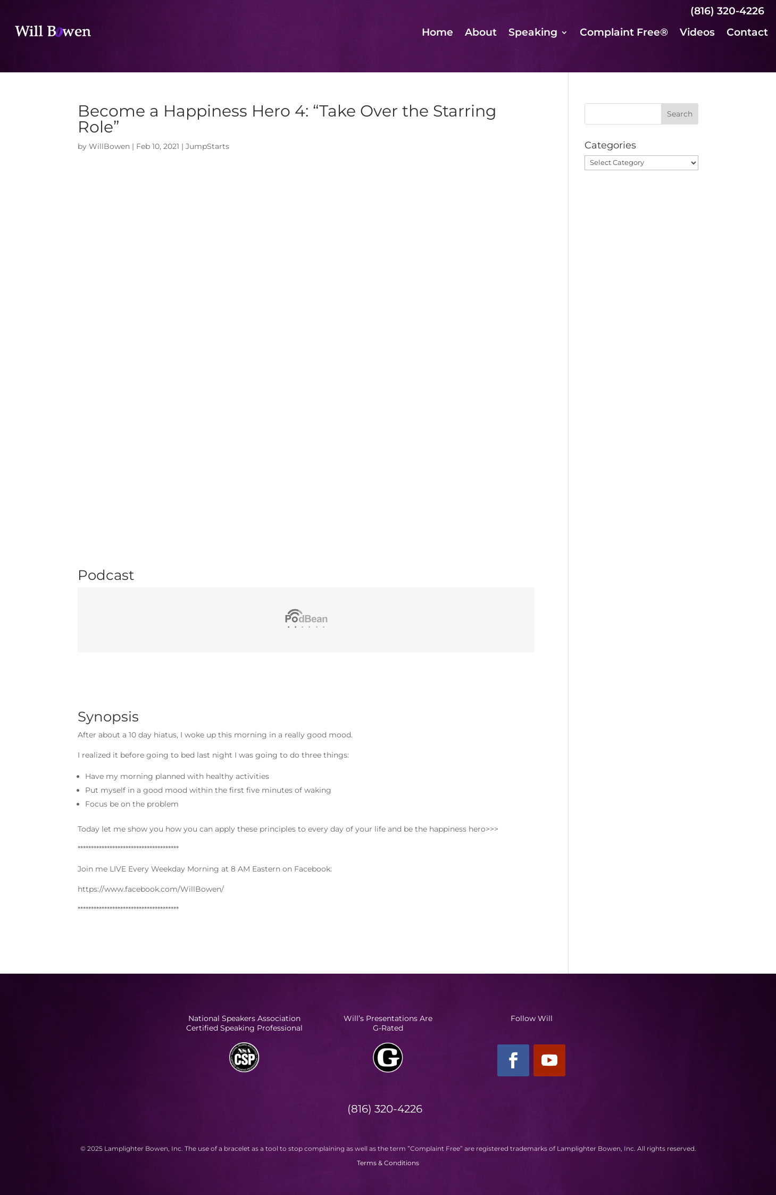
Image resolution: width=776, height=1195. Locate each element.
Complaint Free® (624, 33)
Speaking (532, 33)
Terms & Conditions (388, 1163)
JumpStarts (207, 146)
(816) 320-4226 (727, 11)
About (481, 33)
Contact (747, 33)
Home (437, 33)
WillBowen (109, 146)
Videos (697, 33)
